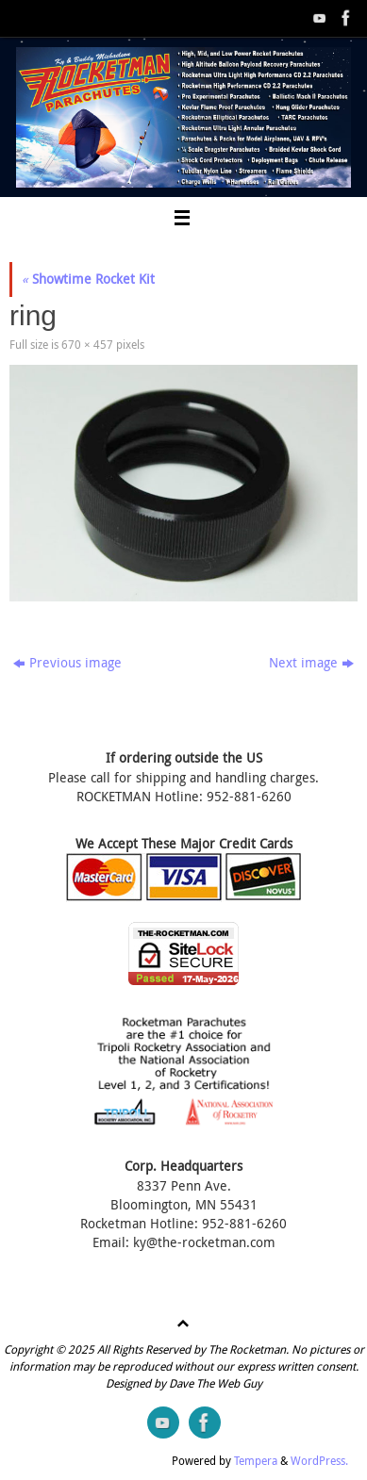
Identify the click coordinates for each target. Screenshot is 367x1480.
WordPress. (319, 1461)
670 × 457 (87, 345)
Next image (311, 662)
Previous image (67, 662)
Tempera (255, 1461)
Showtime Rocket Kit (88, 279)
